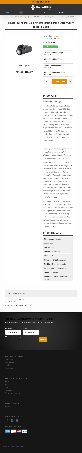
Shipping (8, 381)
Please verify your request (14, 337)
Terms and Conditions (12, 393)
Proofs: (47, 277)
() (61, 12)
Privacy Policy (10, 390)
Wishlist (7, 365)
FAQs (6, 387)
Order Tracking (10, 362)
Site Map (8, 406)
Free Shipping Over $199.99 (41, 2)
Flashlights (24, 17)
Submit (43, 340)
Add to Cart (59, 81)
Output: (47, 272)
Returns (7, 384)
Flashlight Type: (50, 264)
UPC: (46, 252)
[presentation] (21, 343)
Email (25, 328)
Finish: (47, 260)
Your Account (9, 368)
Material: (47, 268)
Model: (47, 243)
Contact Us (9, 359)
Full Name (9, 328)
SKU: (46, 247)
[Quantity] (47, 81)
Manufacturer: (49, 239)
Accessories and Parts (12, 17)
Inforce (56, 36)
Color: (46, 256)
